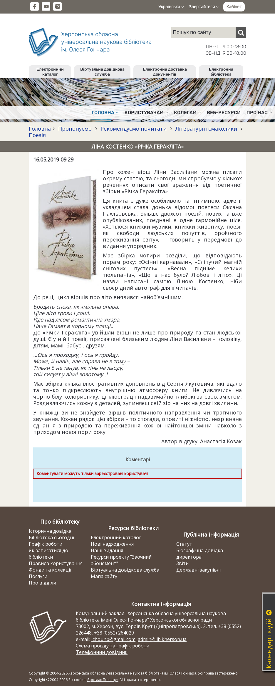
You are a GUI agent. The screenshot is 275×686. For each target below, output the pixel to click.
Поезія (37, 135)
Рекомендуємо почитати (133, 128)
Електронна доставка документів (165, 72)
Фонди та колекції (50, 570)
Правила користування (56, 563)
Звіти (182, 563)
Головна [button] (105, 112)
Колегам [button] (187, 112)
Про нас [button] (259, 112)
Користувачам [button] (146, 112)
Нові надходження (112, 544)
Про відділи (42, 583)
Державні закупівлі (198, 570)
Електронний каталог (50, 72)
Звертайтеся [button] (204, 6)
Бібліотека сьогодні (51, 537)
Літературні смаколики (206, 128)
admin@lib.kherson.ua (162, 639)
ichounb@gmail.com (113, 639)
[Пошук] (241, 32)
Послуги (38, 576)
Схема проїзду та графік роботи (112, 645)
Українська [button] (171, 6)
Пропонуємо (75, 128)
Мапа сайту (104, 576)
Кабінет (234, 6)
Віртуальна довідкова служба (102, 72)
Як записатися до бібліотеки (48, 553)
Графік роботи (45, 544)
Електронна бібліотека (221, 72)
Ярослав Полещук (102, 679)
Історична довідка (50, 531)
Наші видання (107, 550)
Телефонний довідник (102, 652)
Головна (40, 128)
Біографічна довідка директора (199, 553)
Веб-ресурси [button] (224, 112)
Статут (184, 544)
